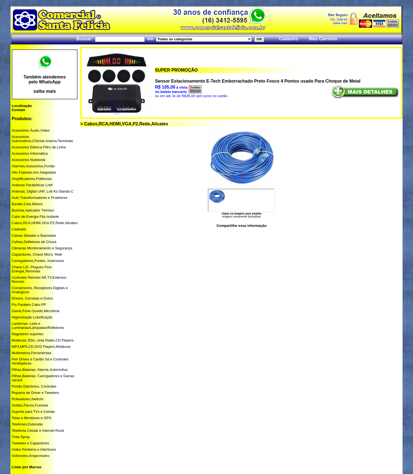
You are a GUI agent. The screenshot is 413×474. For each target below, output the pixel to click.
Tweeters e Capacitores (30, 443)
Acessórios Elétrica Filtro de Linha (39, 147)
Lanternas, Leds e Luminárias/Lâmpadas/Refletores (38, 325)
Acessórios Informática (30, 153)
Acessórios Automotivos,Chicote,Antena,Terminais (42, 139)
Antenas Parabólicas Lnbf (32, 185)
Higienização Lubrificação (32, 317)
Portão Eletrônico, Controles (34, 386)
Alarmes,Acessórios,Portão (33, 166)
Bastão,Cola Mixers (27, 204)
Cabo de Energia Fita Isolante (35, 217)
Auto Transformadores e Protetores (40, 198)
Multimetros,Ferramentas (31, 353)
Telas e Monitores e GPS (31, 418)
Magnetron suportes (28, 334)
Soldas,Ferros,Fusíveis (30, 405)
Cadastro (288, 38)
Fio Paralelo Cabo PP (29, 305)
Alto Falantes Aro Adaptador (34, 172)
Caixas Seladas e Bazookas (34, 235)
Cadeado (19, 229)
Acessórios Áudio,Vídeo (31, 130)
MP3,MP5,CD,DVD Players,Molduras (41, 347)
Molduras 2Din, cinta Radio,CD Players (43, 340)
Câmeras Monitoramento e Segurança (42, 248)
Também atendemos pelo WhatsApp (45, 79)
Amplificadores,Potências (32, 179)
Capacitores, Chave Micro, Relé (37, 254)
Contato (18, 110)
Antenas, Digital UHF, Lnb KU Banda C (43, 191)
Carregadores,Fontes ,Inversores (38, 261)
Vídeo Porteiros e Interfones (34, 449)
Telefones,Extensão (27, 424)
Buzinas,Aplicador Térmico (33, 210)
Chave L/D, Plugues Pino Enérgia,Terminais (32, 269)
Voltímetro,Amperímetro (30, 456)
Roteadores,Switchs (28, 399)
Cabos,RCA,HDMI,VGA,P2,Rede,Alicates (45, 223)
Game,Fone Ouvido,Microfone (36, 311)
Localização (22, 106)
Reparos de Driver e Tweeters (35, 393)
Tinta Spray (21, 437)
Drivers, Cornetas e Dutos (32, 298)
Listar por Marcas (26, 467)
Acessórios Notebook (29, 160)
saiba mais (45, 91)
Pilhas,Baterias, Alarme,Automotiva (40, 370)
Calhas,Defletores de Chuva (34, 242)
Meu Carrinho (323, 38)
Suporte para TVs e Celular (33, 412)
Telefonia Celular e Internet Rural (38, 430)
